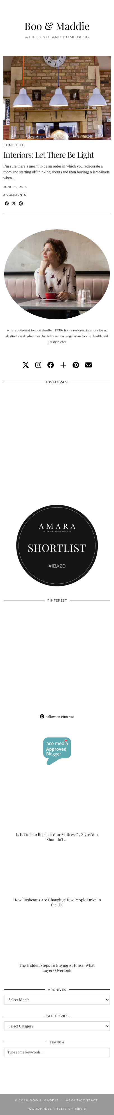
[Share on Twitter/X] (13, 204)
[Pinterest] (30, 632)
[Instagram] (30, 413)
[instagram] (38, 365)
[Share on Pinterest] (20, 204)
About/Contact (82, 1100)
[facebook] (50, 365)
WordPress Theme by (57, 1109)
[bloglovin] (63, 365)
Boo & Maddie (57, 25)
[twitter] (25, 365)
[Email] (88, 365)
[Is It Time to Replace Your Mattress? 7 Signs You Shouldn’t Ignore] (57, 812)
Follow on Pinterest (57, 717)
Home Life (14, 145)
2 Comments (14, 195)
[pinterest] (76, 365)
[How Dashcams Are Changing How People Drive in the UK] (57, 878)
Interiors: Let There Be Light (48, 154)
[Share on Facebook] (6, 204)
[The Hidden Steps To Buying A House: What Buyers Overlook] (57, 943)
